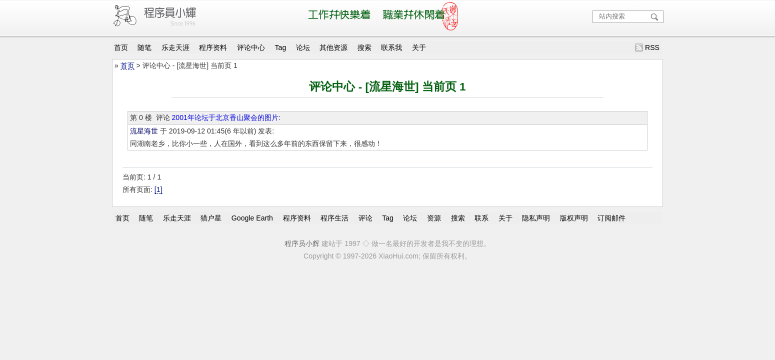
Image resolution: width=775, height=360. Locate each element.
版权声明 (574, 218)
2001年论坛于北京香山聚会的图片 (225, 118)
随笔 (145, 48)
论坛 (303, 48)
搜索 (365, 48)
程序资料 (213, 48)
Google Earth (252, 218)
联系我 (391, 48)
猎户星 (211, 218)
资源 (434, 218)
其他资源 (334, 48)
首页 (121, 48)
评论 (365, 218)
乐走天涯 (176, 48)
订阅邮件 (612, 218)
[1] (158, 190)
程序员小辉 (302, 244)
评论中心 (251, 48)
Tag (280, 48)
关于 (419, 48)
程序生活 (334, 218)
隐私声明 (536, 218)
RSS (652, 48)
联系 (481, 218)
